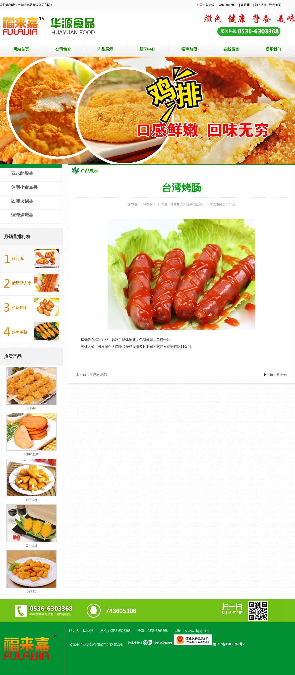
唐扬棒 (31, 408)
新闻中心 (147, 49)
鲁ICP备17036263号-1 (229, 644)
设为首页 (275, 5)
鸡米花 (31, 591)
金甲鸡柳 (31, 500)
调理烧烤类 (22, 215)
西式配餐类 (22, 173)
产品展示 (105, 49)
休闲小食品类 (24, 187)
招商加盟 (189, 49)
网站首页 (21, 49)
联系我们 (246, 5)
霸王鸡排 (31, 546)
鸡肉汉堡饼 (31, 454)
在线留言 (231, 49)
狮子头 (282, 374)
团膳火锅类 (22, 201)
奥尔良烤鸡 (98, 374)
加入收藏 (261, 5)
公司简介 (63, 49)
